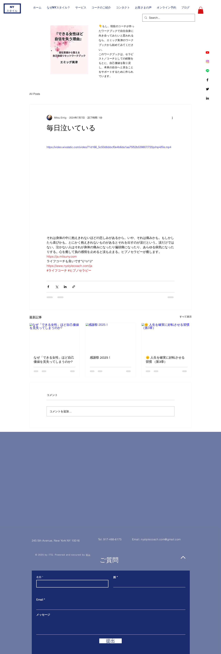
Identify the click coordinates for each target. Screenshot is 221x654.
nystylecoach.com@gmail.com (161, 539)
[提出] (110, 640)
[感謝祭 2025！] (111, 337)
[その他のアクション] (172, 118)
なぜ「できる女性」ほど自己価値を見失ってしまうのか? (54, 359)
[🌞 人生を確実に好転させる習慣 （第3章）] (166, 337)
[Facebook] (207, 80)
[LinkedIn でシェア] (65, 286)
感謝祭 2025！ (100, 357)
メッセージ (43, 614)
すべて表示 (186, 316)
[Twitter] (207, 89)
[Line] (207, 71)
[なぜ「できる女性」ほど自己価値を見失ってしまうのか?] (54, 337)
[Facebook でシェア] (48, 286)
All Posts (34, 94)
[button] (201, 10)
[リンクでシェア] (73, 286)
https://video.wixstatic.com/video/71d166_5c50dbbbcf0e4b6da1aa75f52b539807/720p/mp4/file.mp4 (109, 147)
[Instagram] (207, 62)
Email (39, 599)
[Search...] (168, 17)
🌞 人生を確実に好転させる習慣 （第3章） (165, 359)
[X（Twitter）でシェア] (56, 286)
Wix (88, 554)
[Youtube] (207, 52)
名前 (38, 577)
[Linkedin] (207, 98)
